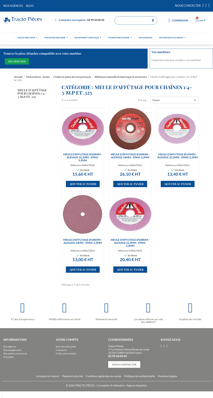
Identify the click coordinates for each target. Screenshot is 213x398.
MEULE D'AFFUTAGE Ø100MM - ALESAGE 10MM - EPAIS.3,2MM (82, 241)
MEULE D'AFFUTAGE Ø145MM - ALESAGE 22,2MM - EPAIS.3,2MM (177, 156)
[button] (124, 364)
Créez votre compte (66, 353)
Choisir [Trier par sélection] (174, 100)
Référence (76, 165)
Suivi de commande (66, 346)
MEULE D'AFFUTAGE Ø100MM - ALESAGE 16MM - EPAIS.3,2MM (130, 156)
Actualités (8, 357)
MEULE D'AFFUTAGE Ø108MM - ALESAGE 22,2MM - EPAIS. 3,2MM (82, 157)
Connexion (61, 350)
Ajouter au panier (82, 184)
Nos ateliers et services (15, 353)
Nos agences (9, 346)
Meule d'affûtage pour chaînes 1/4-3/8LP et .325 (32, 93)
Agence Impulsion (137, 385)
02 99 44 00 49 (95, 19)
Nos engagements (12, 350)
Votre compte (67, 339)
